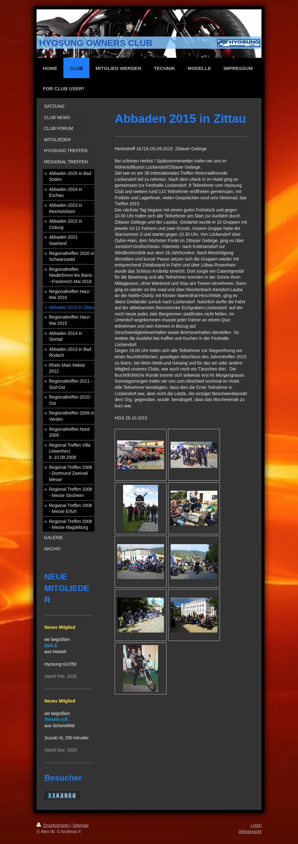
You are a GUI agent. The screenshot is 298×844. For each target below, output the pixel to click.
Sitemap (80, 825)
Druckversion (53, 825)
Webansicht (250, 831)
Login (256, 825)
